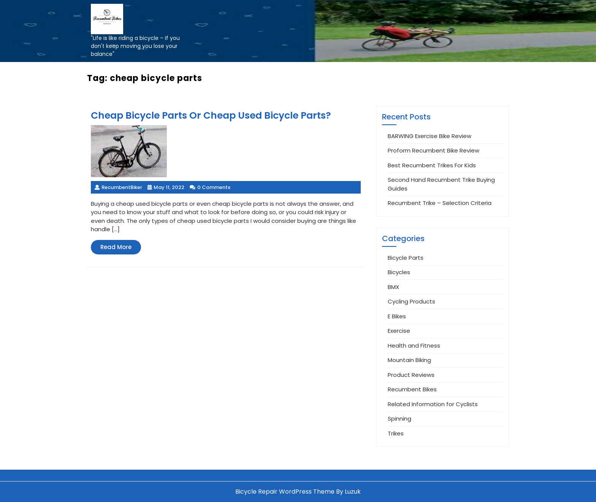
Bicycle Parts (405, 258)
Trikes (396, 433)
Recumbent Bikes (412, 389)
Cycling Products (411, 301)
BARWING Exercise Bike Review (429, 136)
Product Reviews (411, 375)
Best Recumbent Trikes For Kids (432, 165)
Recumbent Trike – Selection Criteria (439, 203)
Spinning (399, 419)
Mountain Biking (409, 360)
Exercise (399, 331)
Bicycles (399, 272)
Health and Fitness (414, 345)
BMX (393, 287)
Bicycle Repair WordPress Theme (284, 491)
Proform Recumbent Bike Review (433, 150)
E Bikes (397, 316)
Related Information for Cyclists (433, 404)
